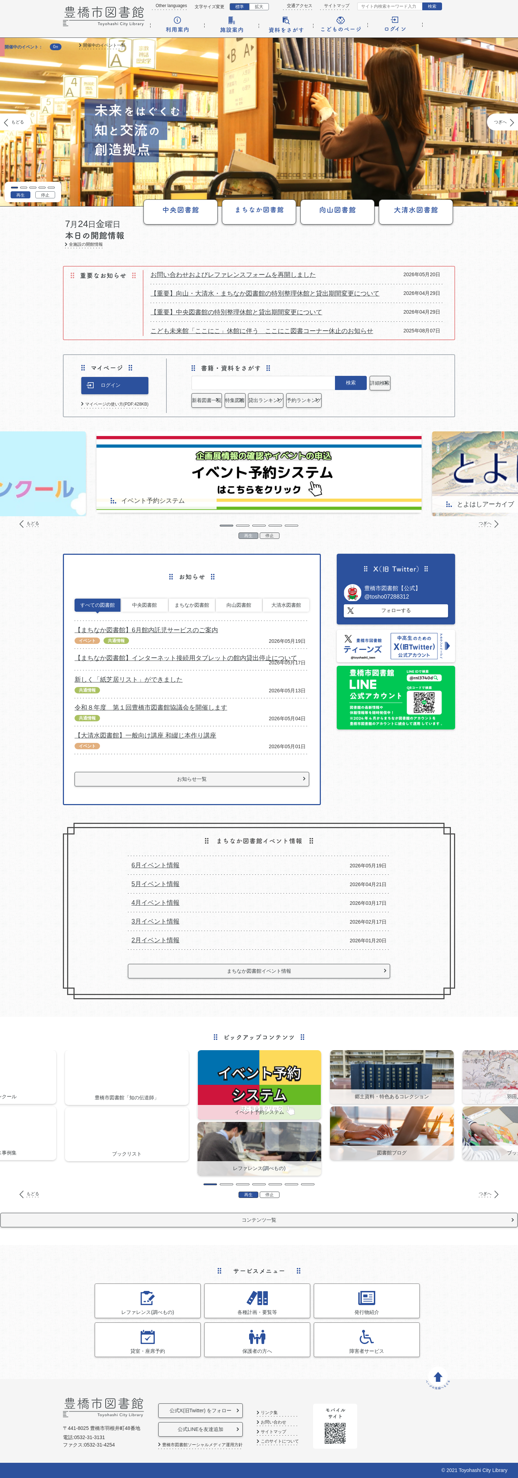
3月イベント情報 (155, 921)
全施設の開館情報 (86, 244)
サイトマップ (336, 5)
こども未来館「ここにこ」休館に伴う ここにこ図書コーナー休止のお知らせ (262, 330)
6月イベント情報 (155, 865)
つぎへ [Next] (500, 122)
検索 (432, 6)
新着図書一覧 (220, 400)
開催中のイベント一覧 (104, 45)
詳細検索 (398, 383)
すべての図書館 (97, 605)
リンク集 (293, 1412)
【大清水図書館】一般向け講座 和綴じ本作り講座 (145, 735)
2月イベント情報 (155, 940)
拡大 (259, 6)
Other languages (171, 5)
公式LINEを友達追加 (212, 1429)
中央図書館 (144, 605)
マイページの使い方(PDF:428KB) (116, 404)
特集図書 (279, 400)
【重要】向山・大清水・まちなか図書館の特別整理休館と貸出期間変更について (265, 293)
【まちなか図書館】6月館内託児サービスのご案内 (146, 630)
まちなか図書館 (192, 605)
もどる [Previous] (17, 122)
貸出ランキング (338, 400)
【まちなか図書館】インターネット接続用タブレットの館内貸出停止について (186, 658)
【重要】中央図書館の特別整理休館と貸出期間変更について (236, 312)
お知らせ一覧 (192, 779)
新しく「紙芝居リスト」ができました (129, 679)
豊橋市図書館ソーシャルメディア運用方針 (202, 1444)
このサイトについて (304, 1441)
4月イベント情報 (155, 902)
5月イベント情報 (155, 884)
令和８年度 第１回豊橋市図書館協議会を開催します (151, 707)
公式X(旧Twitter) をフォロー (213, 1410)
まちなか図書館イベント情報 (259, 971)
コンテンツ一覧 (259, 1220)
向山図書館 (238, 605)
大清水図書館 (286, 605)
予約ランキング (398, 400)
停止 (45, 195)
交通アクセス (299, 5)
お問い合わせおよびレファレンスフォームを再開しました (233, 274)
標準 (239, 6)
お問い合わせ (298, 1422)
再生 (20, 195)
